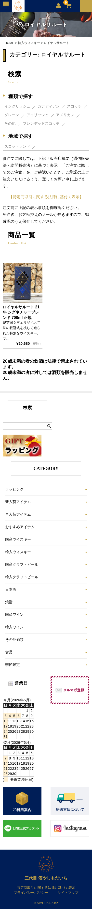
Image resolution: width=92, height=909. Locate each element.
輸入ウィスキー (18, 552)
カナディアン (49, 106)
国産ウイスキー (18, 539)
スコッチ (74, 106)
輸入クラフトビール (21, 577)
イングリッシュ (17, 106)
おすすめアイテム (20, 527)
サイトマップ (68, 893)
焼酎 (9, 602)
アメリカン (65, 115)
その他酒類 (14, 639)
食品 (9, 652)
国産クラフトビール (21, 564)
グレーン (11, 115)
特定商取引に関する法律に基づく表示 (46, 888)
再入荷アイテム (18, 514)
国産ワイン (14, 614)
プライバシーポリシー (31, 893)
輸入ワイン (14, 627)
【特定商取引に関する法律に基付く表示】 (46, 197)
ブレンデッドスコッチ (41, 123)
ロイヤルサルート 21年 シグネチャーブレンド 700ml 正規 (21, 312)
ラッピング (14, 489)
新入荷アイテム (18, 502)
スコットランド (17, 146)
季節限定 (12, 664)
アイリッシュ (37, 115)
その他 (9, 123)
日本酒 (10, 589)
